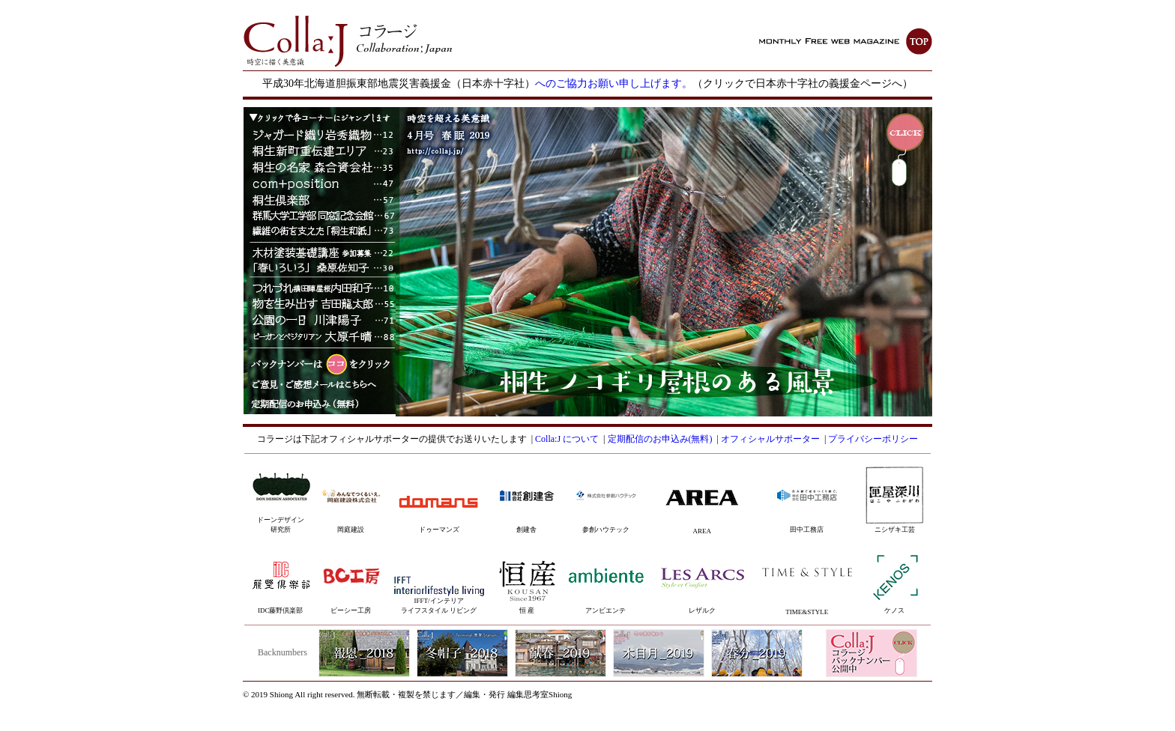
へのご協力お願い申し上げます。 (613, 83)
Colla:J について (567, 439)
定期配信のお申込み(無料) (660, 439)
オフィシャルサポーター (770, 439)
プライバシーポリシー (873, 439)
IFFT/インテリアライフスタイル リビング (439, 598)
